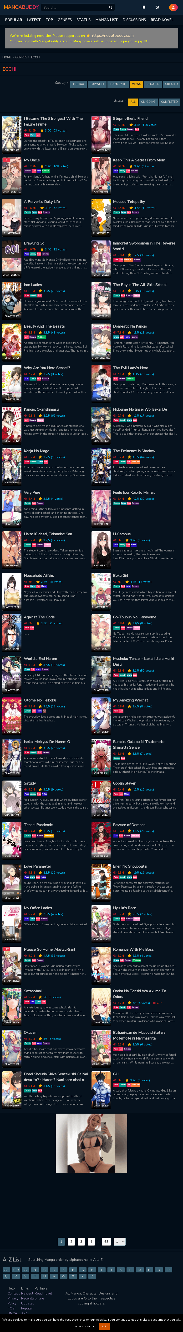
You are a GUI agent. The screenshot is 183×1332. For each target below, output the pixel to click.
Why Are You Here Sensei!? (47, 368)
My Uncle (32, 160)
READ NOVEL (162, 20)
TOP (49, 20)
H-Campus (122, 534)
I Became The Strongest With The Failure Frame (53, 121)
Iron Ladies (33, 284)
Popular (27, 1308)
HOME (8, 57)
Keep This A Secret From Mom (139, 160)
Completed (169, 102)
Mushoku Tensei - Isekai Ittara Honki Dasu (143, 661)
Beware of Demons (129, 825)
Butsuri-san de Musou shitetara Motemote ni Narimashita (139, 1035)
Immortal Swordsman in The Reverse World (144, 246)
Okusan (30, 1032)
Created (171, 84)
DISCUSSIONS (134, 20)
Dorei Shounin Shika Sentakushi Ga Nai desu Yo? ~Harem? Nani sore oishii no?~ (56, 1077)
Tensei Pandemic (38, 825)
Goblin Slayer (124, 783)
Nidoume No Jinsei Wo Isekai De (140, 409)
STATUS (83, 20)
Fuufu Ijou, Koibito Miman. (134, 492)
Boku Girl (120, 575)
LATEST (34, 20)
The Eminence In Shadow (134, 451)
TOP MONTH (118, 84)
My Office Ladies (38, 908)
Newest (27, 1293)
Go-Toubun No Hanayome (134, 617)
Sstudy (30, 783)
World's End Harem (40, 658)
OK (104, 1326)
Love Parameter (37, 866)
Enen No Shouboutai (130, 866)
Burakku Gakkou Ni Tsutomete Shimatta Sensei (138, 744)
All (6, 1270)
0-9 (16, 1270)
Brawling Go (34, 243)
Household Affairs (39, 575)
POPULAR (13, 20)
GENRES (65, 20)
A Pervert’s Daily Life (42, 201)
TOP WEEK (97, 84)
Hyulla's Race (124, 908)
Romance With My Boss (133, 949)
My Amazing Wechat (130, 700)
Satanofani (32, 991)
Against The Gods (39, 617)
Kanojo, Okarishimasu (41, 409)
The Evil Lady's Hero (130, 368)
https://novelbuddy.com (112, 35)
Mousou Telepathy (129, 201)
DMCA (12, 1313)
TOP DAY (78, 84)
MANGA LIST (106, 20)
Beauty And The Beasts (44, 326)
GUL (117, 1074)
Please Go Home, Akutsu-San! (49, 949)
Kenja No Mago (36, 451)
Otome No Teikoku (40, 700)
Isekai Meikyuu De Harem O (47, 741)
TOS (11, 1308)
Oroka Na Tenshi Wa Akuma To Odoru (139, 993)
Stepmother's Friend (130, 118)
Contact (14, 1293)
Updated (153, 84)
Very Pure (32, 492)
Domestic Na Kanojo (130, 326)
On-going (148, 102)
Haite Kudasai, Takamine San (48, 534)
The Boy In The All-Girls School (140, 284)
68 (106, 1241)
